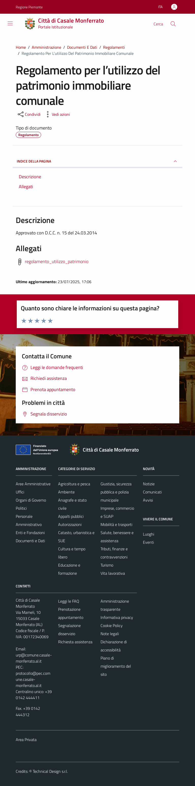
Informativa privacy (117, 617)
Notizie (149, 484)
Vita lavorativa (113, 573)
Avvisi (148, 500)
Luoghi (148, 534)
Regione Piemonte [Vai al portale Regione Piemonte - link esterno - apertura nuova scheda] (29, 7)
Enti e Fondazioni (30, 533)
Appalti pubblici (71, 516)
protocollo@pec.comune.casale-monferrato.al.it (33, 679)
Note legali (110, 634)
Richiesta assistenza (75, 642)
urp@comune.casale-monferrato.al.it (34, 658)
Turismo (107, 565)
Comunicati (152, 492)
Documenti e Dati (30, 541)
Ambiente (66, 492)
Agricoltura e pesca (74, 484)
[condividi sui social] (29, 114)
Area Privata (26, 739)
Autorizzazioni (70, 524)
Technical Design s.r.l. (50, 771)
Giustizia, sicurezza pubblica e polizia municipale (116, 492)
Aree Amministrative (33, 484)
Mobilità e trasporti (116, 524)
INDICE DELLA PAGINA (97, 161)
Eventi (148, 542)
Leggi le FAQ (68, 601)
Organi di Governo (31, 500)
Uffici (20, 492)
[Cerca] (173, 24)
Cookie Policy (112, 625)
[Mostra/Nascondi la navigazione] (10, 23)
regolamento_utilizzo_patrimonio (56, 261)
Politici (21, 508)
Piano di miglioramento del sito (116, 666)
